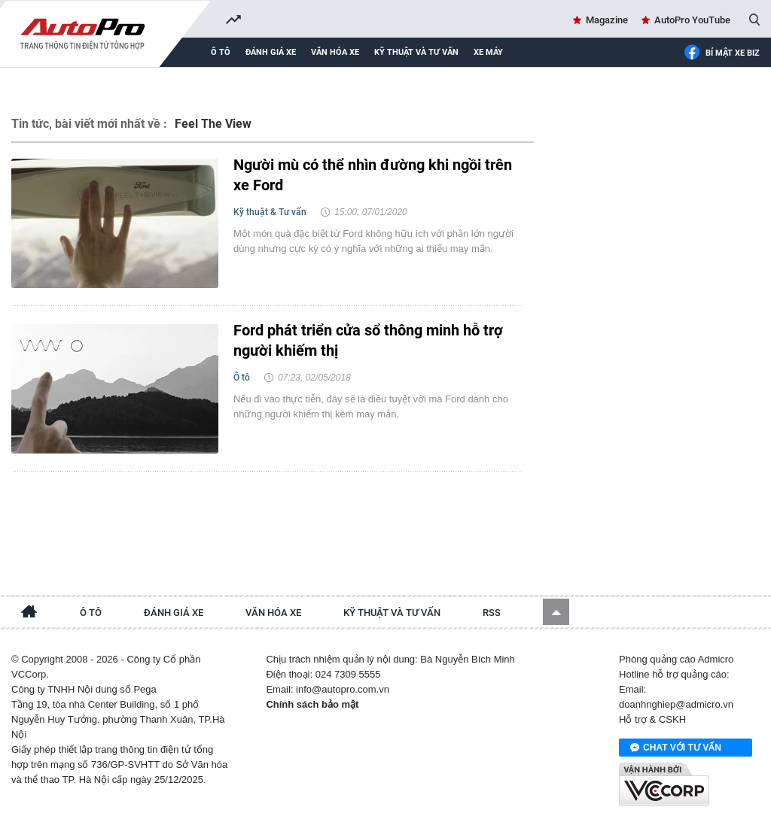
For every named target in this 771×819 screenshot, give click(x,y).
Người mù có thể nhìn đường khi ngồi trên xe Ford (372, 175)
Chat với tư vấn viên (675, 748)
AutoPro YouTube (692, 20)
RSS (492, 612)
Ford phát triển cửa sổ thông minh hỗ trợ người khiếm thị (368, 340)
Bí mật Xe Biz (722, 53)
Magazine (607, 20)
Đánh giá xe (270, 52)
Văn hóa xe (335, 52)
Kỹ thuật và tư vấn (416, 52)
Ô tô (220, 52)
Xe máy (488, 52)
